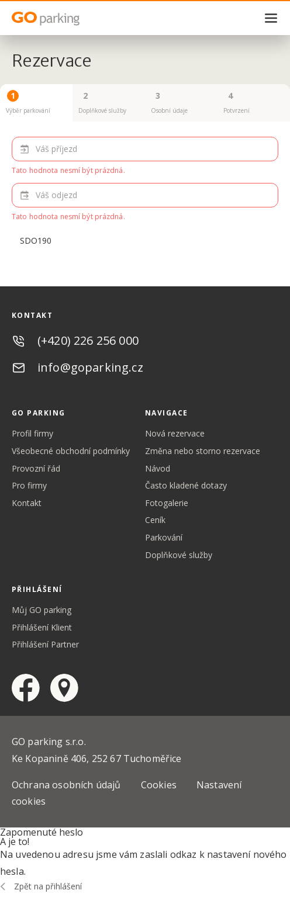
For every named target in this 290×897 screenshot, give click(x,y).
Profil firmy (32, 433)
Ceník (155, 519)
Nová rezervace (175, 433)
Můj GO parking (41, 609)
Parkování (163, 537)
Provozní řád (36, 468)
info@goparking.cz (90, 367)
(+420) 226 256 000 (88, 340)
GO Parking (70, 19)
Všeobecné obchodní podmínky (71, 450)
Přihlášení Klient (42, 627)
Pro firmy (29, 485)
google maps (64, 688)
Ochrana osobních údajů (66, 784)
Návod (157, 468)
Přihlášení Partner (45, 644)
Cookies (159, 784)
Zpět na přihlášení (48, 886)
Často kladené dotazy (186, 485)
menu (271, 18)
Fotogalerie (166, 502)
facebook (26, 688)
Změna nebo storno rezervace (202, 450)
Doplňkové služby (178, 554)
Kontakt (27, 502)
